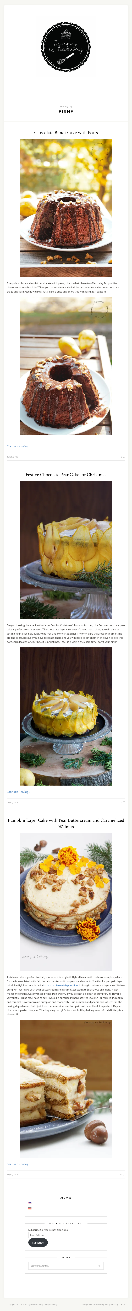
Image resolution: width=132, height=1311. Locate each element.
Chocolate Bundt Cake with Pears (66, 132)
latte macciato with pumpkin (60, 985)
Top (122, 1304)
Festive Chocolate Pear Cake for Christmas (66, 474)
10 (122, 1174)
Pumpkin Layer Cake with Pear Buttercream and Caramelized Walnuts (66, 823)
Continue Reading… (18, 446)
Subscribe (38, 1242)
